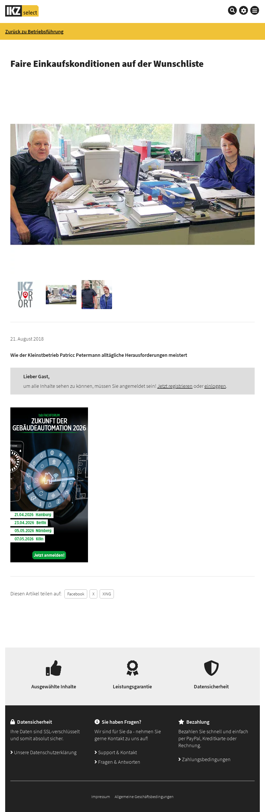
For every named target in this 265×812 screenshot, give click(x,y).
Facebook (75, 594)
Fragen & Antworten (117, 762)
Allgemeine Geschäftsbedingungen (144, 796)
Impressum (100, 796)
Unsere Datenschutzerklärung (43, 752)
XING (106, 594)
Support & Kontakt (115, 752)
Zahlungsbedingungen (204, 759)
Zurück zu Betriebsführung (34, 31)
